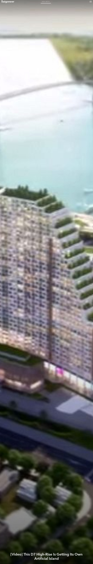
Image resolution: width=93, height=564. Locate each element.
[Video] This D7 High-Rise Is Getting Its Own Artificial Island (46, 556)
